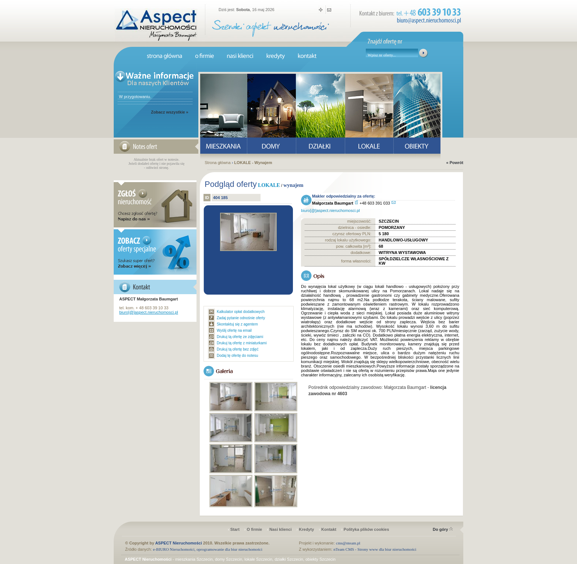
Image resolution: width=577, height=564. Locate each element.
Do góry (443, 529)
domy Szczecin (228, 559)
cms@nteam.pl (348, 543)
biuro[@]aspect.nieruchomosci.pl (148, 312)
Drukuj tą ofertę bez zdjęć (237, 349)
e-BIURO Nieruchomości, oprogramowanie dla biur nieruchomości (207, 549)
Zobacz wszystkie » (169, 112)
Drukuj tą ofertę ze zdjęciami (240, 337)
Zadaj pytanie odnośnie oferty (241, 318)
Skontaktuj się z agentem (237, 324)
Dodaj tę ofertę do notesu (237, 356)
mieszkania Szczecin (194, 559)
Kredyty (306, 529)
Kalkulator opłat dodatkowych (241, 312)
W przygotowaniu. (134, 96)
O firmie (254, 529)
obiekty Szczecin (320, 559)
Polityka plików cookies (366, 529)
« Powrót (454, 162)
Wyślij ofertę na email (234, 330)
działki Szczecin (289, 559)
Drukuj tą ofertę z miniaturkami (242, 343)
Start (235, 529)
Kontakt (328, 529)
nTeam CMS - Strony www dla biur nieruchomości (374, 549)
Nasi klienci (280, 529)
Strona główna (217, 162)
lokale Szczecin (258, 559)
